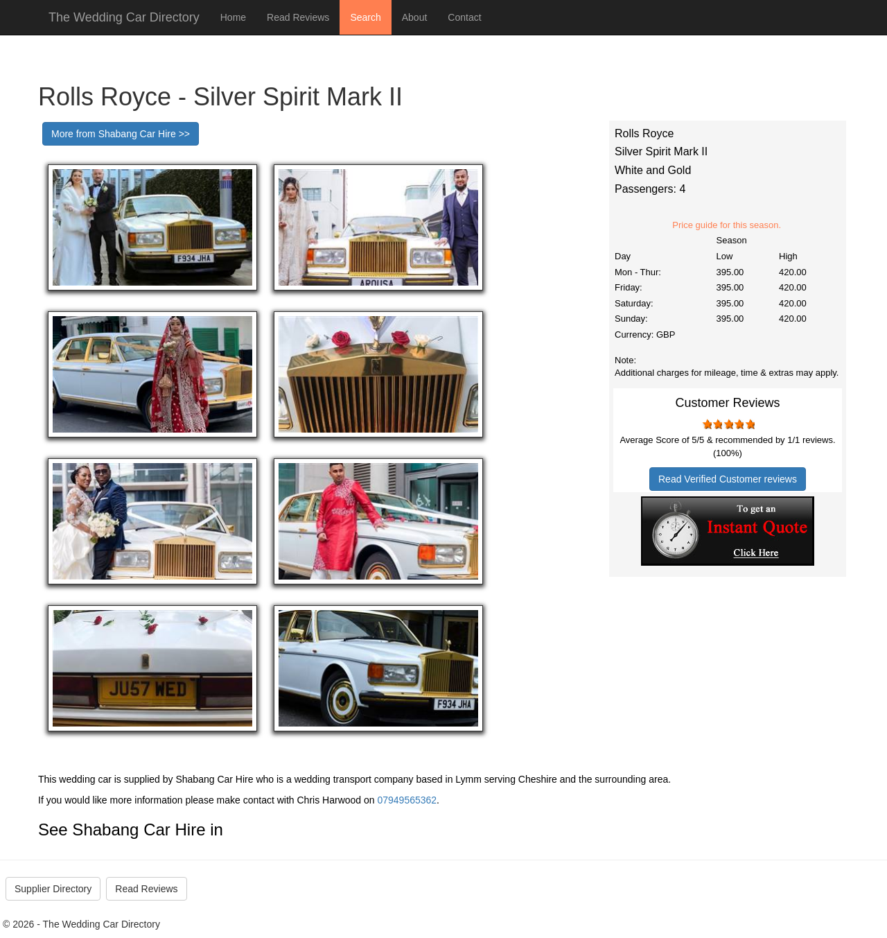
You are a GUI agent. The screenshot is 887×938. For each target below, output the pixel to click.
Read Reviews (298, 17)
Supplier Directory (53, 888)
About (415, 17)
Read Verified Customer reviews (727, 479)
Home (233, 17)
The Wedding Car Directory (124, 17)
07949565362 (407, 800)
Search (365, 17)
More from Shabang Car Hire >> (120, 133)
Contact (464, 17)
